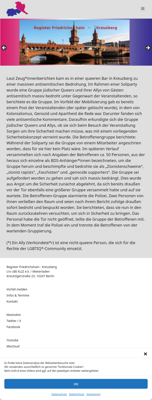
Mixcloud (13, 346)
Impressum (93, 394)
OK (76, 384)
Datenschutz (59, 394)
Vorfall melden (17, 289)
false (4, 48)
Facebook (13, 327)
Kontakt (12, 301)
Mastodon (14, 315)
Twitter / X (14, 321)
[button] (145, 354)
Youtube (12, 340)
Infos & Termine (18, 295)
